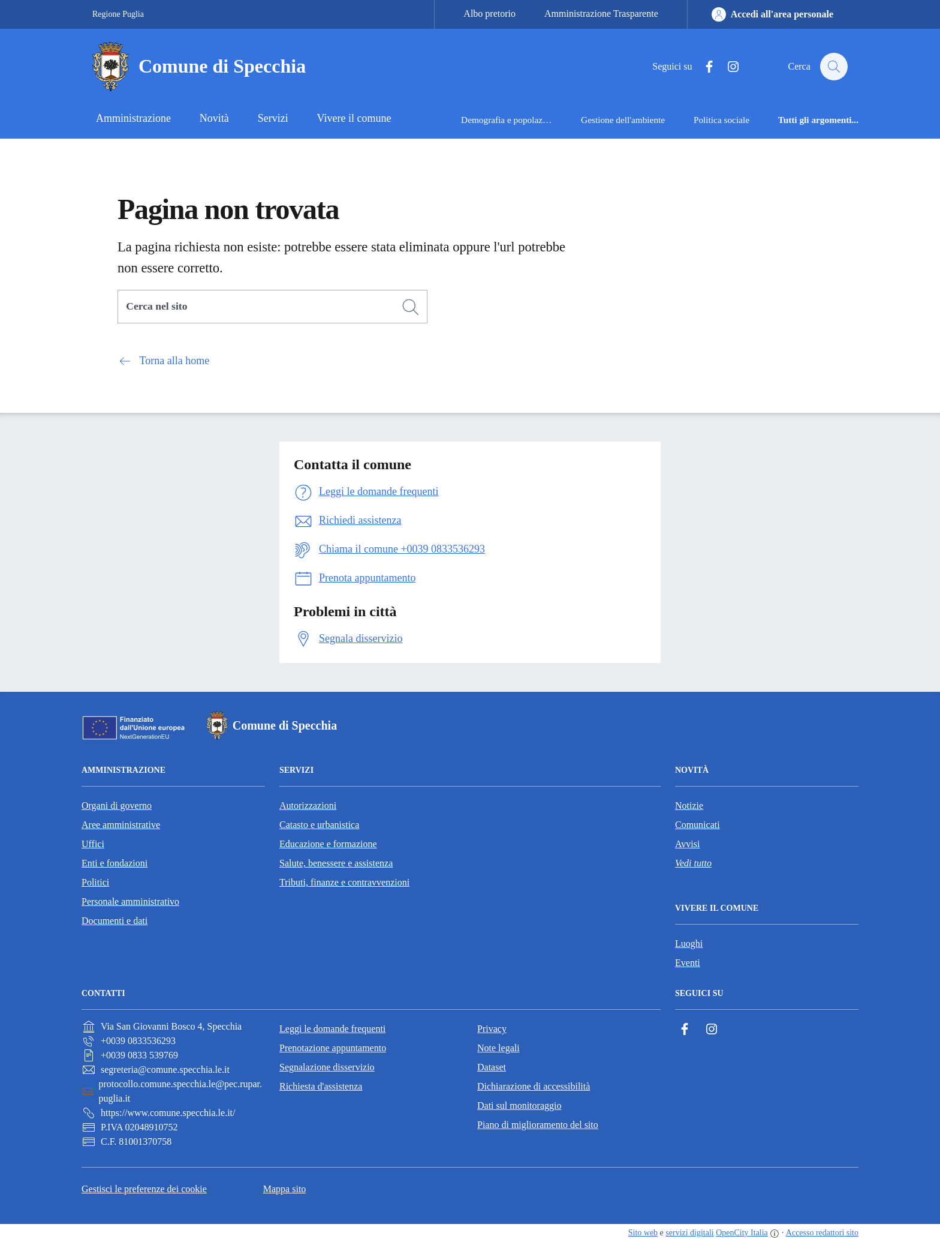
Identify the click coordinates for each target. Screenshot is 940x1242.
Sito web (643, 1232)
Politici (95, 882)
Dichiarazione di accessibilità (533, 1086)
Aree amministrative (121, 825)
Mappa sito (284, 1189)
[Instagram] (727, 66)
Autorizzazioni (307, 805)
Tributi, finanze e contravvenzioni (344, 882)
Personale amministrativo (130, 901)
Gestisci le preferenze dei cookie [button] (144, 1189)
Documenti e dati (114, 921)
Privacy (492, 1029)
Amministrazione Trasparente (601, 13)
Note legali (498, 1048)
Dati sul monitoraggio (519, 1105)
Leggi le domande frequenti (332, 1029)
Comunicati (697, 825)
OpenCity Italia (742, 1232)
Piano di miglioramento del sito (537, 1125)
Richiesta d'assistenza (320, 1086)
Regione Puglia (118, 14)
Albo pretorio (489, 13)
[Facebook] (703, 66)
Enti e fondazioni (114, 863)
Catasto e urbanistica (319, 825)
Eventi (687, 963)
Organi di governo (117, 805)
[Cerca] (410, 307)
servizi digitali (689, 1232)
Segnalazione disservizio (327, 1067)
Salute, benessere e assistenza (336, 863)
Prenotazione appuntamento (332, 1048)
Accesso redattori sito (822, 1232)
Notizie (689, 805)
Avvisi (687, 844)
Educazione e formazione (328, 844)
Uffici (93, 844)
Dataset (491, 1067)
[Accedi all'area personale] (772, 14)
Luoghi (689, 943)
